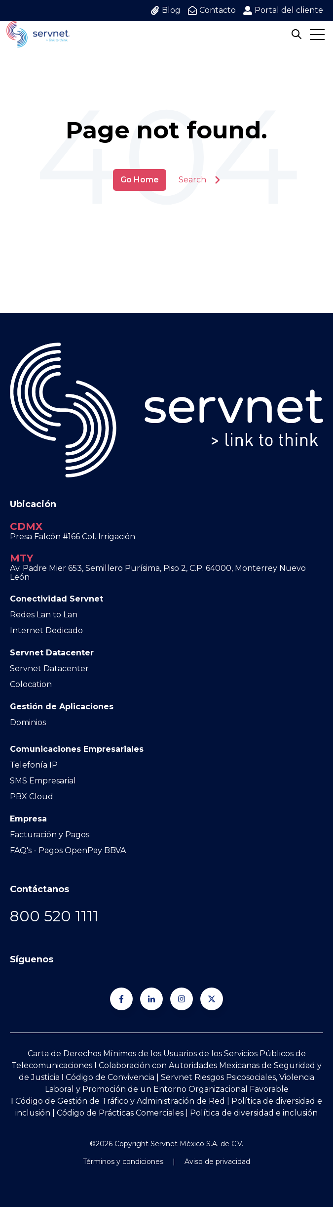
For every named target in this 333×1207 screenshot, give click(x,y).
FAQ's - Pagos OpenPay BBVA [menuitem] (68, 850)
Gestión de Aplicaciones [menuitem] (61, 706)
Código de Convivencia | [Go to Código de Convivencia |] (113, 1077)
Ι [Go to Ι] (63, 1077)
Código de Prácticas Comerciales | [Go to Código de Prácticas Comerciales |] (123, 1113)
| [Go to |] (227, 1101)
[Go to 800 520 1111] (54, 916)
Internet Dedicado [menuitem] (46, 630)
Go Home (139, 179)
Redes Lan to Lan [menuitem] (43, 614)
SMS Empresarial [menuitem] (43, 780)
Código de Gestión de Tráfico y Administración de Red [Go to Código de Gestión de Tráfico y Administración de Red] (120, 1101)
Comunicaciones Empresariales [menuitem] (77, 749)
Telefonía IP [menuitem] (34, 765)
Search (200, 180)
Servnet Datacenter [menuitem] (52, 652)
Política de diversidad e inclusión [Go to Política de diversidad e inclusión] (254, 1113)
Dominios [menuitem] (28, 722)
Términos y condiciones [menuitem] (123, 1161)
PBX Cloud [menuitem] (31, 796)
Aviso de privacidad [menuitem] (217, 1161)
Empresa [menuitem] (28, 818)
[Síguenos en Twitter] (211, 999)
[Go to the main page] (38, 34)
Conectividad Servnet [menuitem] (56, 599)
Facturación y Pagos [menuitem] (49, 834)
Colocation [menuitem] (31, 684)
